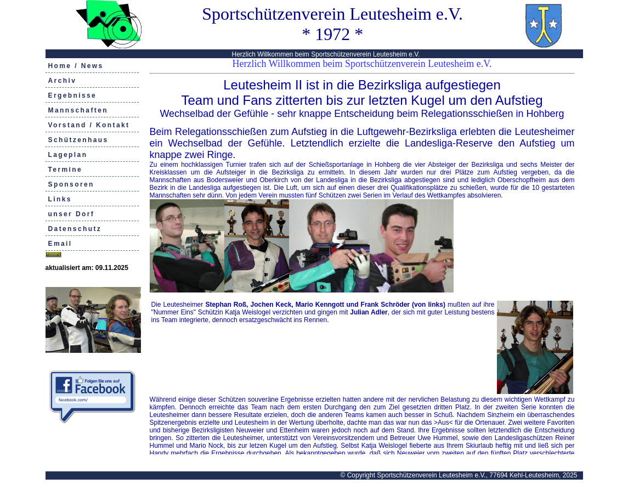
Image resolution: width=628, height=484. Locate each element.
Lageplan (68, 155)
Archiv (62, 81)
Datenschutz (75, 229)
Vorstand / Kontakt (89, 125)
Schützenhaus (78, 140)
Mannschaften (78, 110)
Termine (65, 169)
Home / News (76, 66)
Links (60, 199)
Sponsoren (71, 184)
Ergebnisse (72, 95)
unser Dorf (71, 214)
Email (60, 243)
